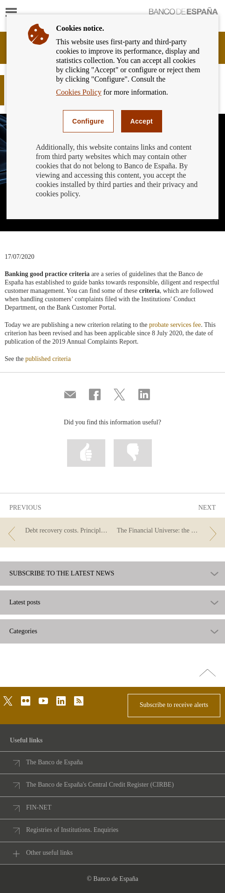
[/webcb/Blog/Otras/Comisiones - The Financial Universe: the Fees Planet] (168, 531)
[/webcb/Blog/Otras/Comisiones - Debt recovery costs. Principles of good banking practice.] (56, 531)
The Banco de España (54, 762)
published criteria (48, 358)
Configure (88, 121)
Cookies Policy (78, 92)
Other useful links (49, 852)
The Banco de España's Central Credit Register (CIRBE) (100, 784)
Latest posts (25, 602)
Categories (23, 631)
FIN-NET (38, 807)
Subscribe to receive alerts (174, 704)
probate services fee (175, 324)
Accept (141, 121)
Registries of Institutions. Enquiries (72, 829)
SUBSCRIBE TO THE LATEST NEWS (61, 573)
